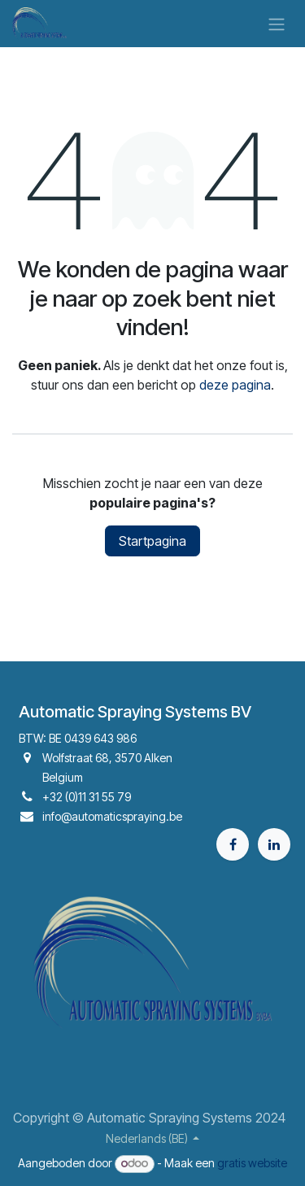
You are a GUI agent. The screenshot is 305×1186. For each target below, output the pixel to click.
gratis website (252, 1163)
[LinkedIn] (274, 844)
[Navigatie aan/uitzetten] (276, 24)
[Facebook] (232, 844)
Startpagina (152, 541)
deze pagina (235, 385)
